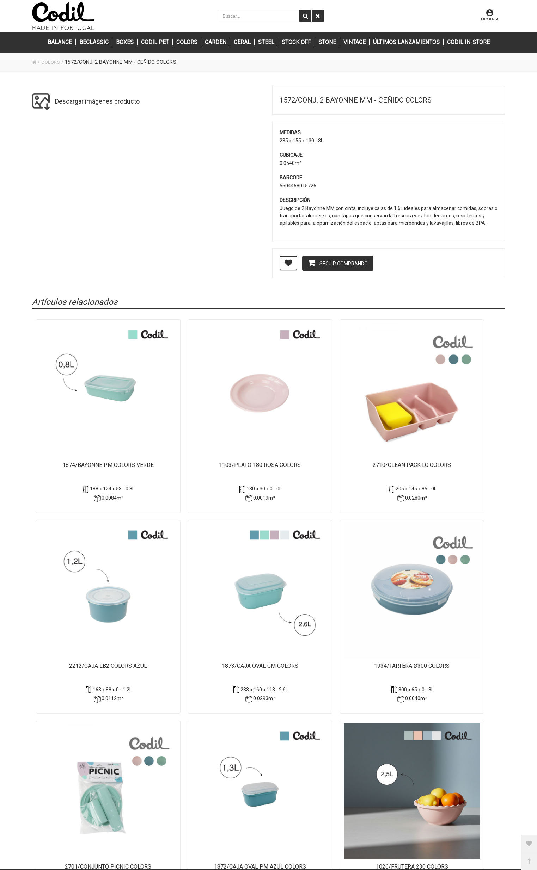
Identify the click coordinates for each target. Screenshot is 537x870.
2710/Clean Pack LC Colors (267, 411)
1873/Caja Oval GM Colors (456, 411)
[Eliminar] (318, 16)
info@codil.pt (211, 716)
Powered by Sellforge (257, 855)
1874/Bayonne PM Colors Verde (79, 415)
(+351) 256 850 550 (218, 738)
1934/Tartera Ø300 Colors (79, 580)
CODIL (187, 855)
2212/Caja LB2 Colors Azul (362, 411)
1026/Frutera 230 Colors (362, 580)
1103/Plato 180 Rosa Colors (173, 415)
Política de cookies (373, 719)
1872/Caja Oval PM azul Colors (267, 584)
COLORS (52, 62)
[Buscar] (305, 16)
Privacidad (364, 709)
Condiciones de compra (379, 728)
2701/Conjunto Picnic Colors (173, 584)
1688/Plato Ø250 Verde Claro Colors (456, 584)
